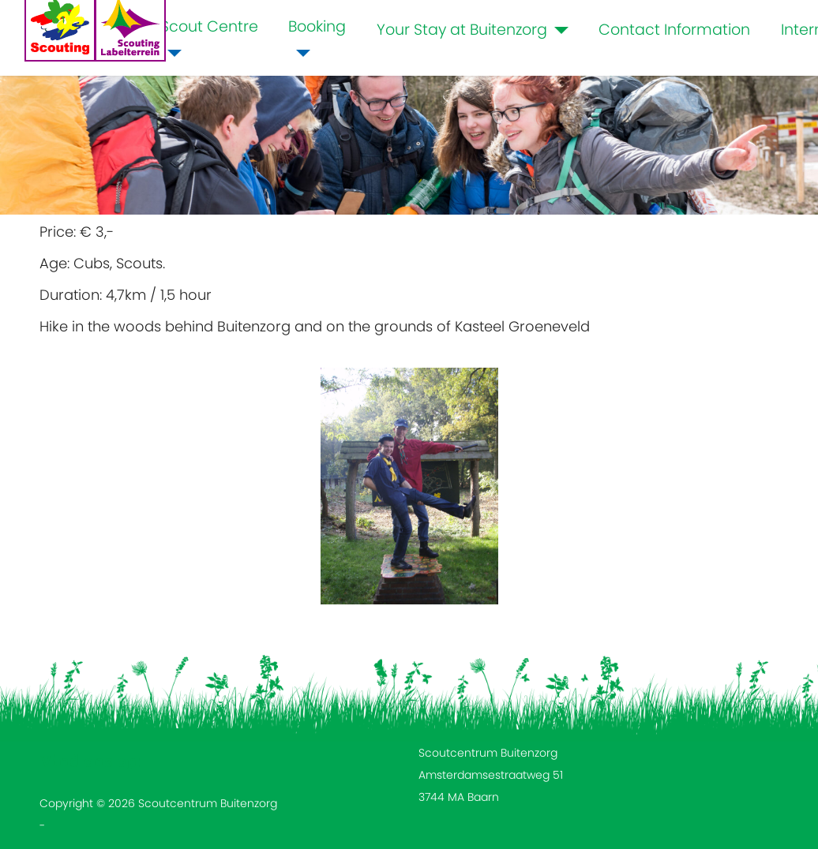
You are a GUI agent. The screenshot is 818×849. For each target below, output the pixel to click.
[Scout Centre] (171, 54)
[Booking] (299, 54)
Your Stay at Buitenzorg (462, 29)
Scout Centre (209, 26)
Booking (317, 26)
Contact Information (674, 29)
